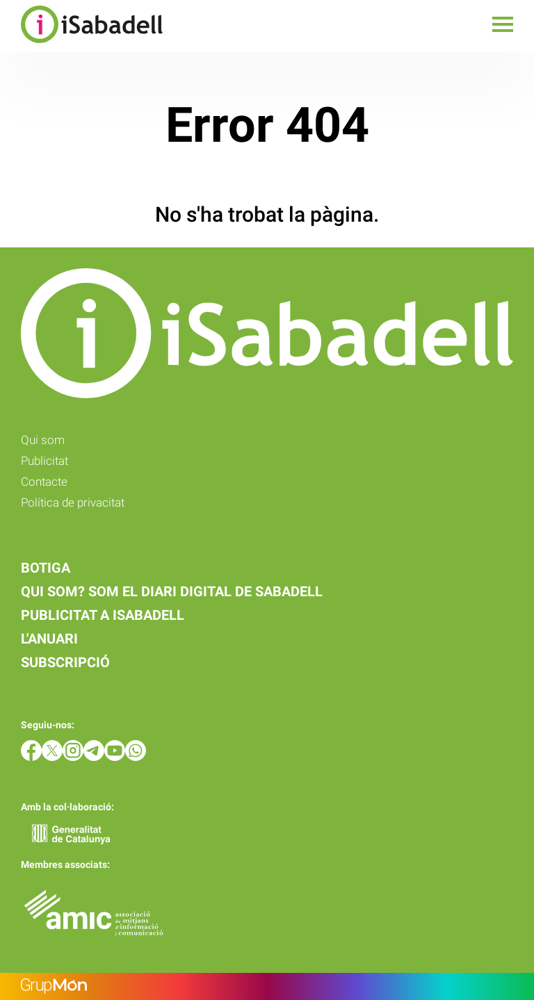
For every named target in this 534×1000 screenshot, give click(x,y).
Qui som (43, 440)
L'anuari (49, 638)
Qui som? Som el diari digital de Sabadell (172, 591)
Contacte (44, 482)
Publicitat (44, 461)
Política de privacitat (72, 502)
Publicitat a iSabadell (102, 615)
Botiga (45, 567)
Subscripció (65, 662)
